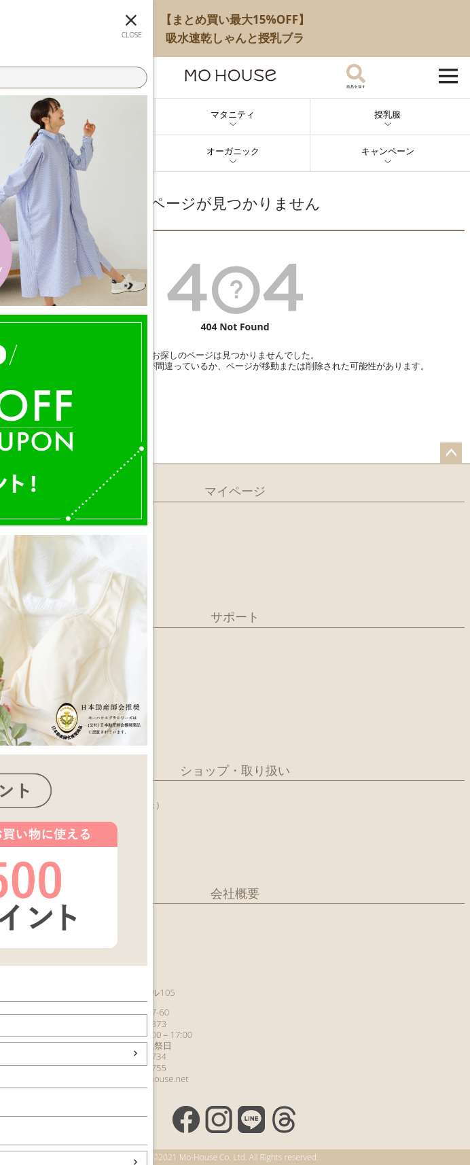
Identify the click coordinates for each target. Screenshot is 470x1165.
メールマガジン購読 (45, 556)
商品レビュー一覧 (40, 583)
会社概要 (235, 893)
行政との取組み (36, 845)
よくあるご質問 (36, 722)
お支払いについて (40, 667)
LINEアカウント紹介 (45, 542)
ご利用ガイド (31, 640)
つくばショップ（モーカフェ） (102, 805)
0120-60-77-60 (139, 1012)
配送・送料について (45, 654)
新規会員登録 (31, 514)
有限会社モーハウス (45, 915)
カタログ (23, 569)
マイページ (235, 491)
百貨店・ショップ (40, 860)
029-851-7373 (138, 1024)
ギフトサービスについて (54, 695)
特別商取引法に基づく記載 (58, 737)
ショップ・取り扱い (235, 770)
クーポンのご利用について (58, 709)
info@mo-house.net (149, 1079)
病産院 (18, 832)
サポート (235, 616)
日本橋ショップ (72, 793)
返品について (31, 682)
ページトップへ (451, 453)
